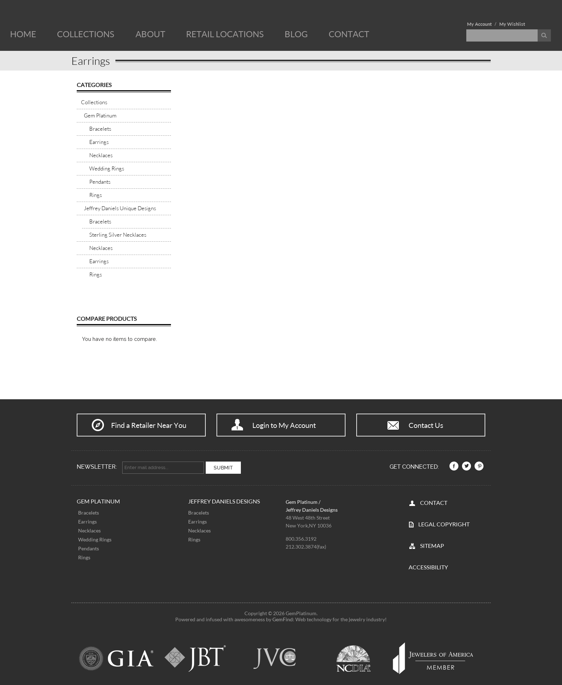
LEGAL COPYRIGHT (444, 521)
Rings (84, 555)
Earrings (87, 519)
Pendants (88, 546)
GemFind (282, 617)
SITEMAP (432, 543)
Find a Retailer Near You (148, 425)
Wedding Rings (94, 537)
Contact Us (426, 425)
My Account (479, 24)
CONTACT (433, 500)
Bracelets (88, 510)
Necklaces (89, 528)
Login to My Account (284, 425)
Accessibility (428, 564)
